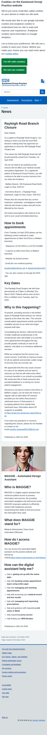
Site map (5, 697)
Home (5, 107)
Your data (5, 693)
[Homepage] (21, 81)
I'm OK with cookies (14, 62)
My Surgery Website (37, 720)
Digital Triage (7, 653)
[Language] (43, 81)
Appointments (13, 100)
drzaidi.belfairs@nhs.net (14, 268)
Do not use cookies (14, 70)
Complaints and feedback (11, 664)
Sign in (5, 717)
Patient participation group (12, 660)
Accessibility (6, 685)
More (38, 100)
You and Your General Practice (13, 649)
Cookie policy (7, 689)
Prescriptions (26, 100)
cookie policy (11, 54)
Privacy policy (7, 676)
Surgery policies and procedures (14, 672)
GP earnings (6, 668)
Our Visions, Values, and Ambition (14, 657)
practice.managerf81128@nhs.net (23, 429)
